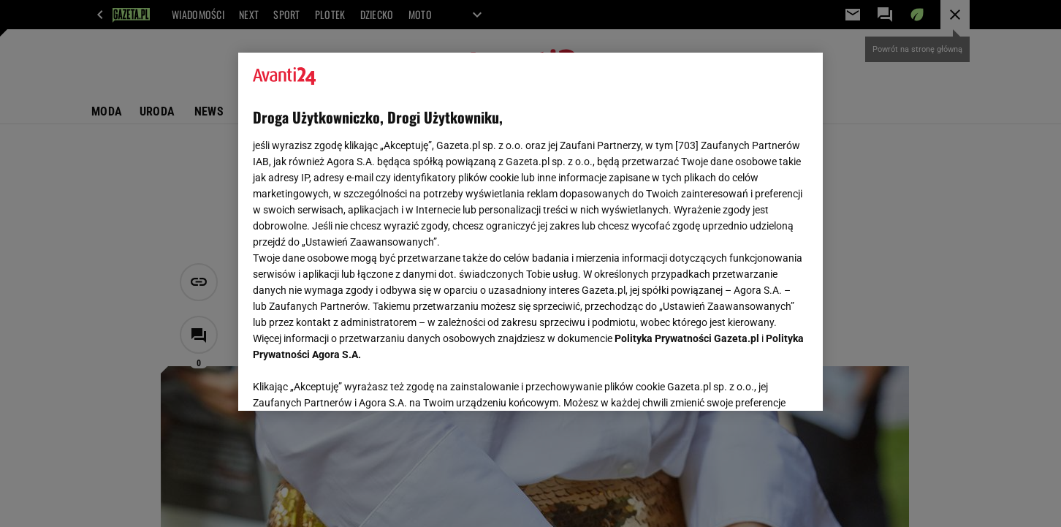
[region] (530, 232)
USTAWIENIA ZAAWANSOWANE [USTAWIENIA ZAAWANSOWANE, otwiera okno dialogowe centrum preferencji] (348, 381)
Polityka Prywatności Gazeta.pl (687, 338)
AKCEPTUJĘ (758, 382)
